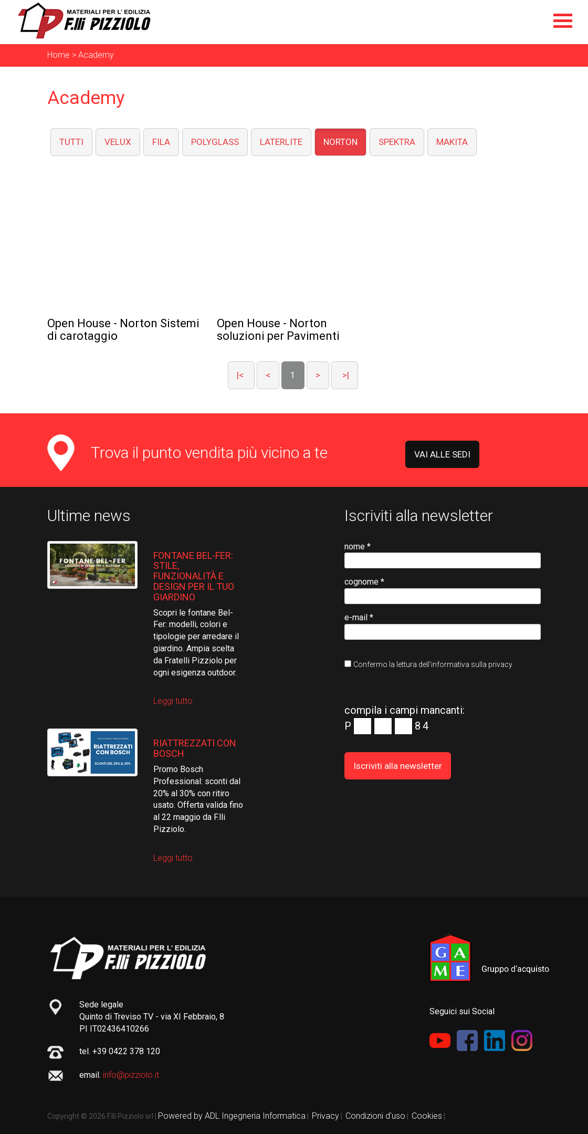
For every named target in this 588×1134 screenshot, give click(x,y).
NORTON (340, 142)
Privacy (325, 1116)
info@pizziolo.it (131, 1075)
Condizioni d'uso (375, 1116)
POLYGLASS (215, 142)
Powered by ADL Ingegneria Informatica (232, 1116)
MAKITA (452, 142)
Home (58, 55)
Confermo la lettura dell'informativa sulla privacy (432, 664)
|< (241, 375)
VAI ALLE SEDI (442, 454)
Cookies (427, 1116)
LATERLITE (281, 142)
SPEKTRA (397, 142)
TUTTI (71, 142)
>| (344, 375)
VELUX (117, 142)
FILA (161, 142)
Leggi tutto (173, 701)
